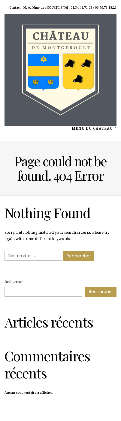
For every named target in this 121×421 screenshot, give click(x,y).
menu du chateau (94, 128)
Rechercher (14, 282)
